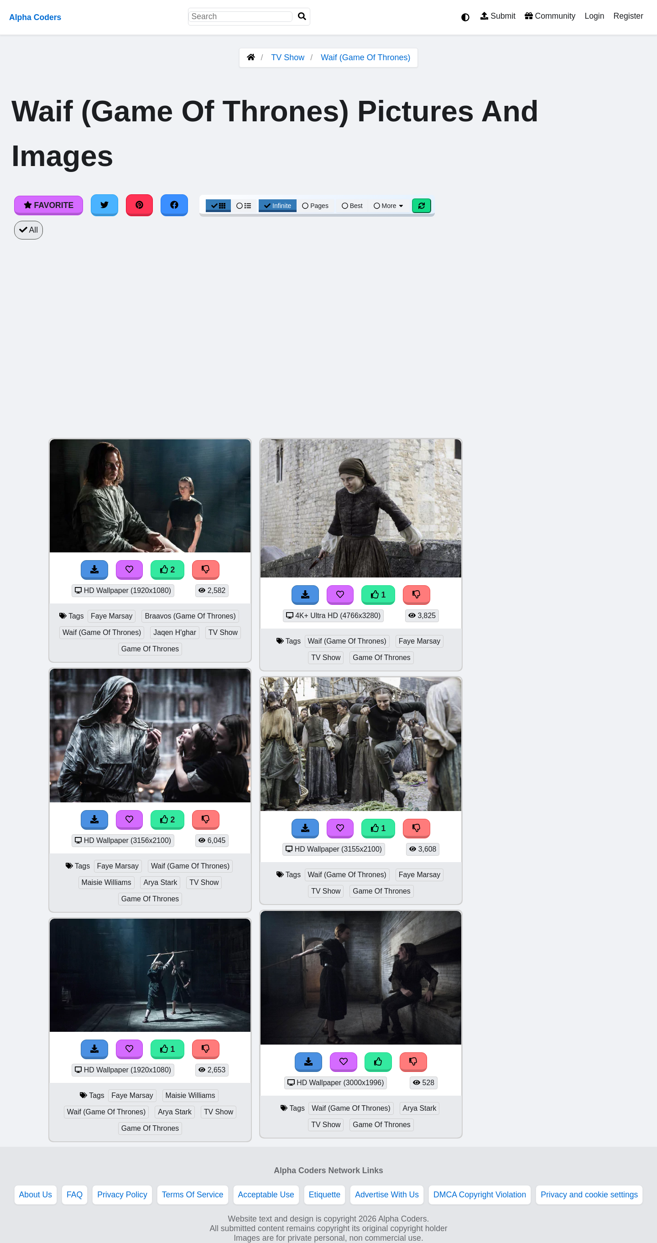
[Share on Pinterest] (139, 205)
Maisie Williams (106, 882)
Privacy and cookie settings (589, 1194)
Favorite (48, 205)
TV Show (287, 57)
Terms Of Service (193, 1194)
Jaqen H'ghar (174, 632)
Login (594, 16)
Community (550, 16)
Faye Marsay (111, 616)
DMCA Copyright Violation (479, 1194)
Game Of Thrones (150, 649)
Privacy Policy (122, 1194)
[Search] (302, 16)
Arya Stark (160, 882)
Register (628, 16)
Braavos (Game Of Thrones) (190, 616)
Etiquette (324, 1194)
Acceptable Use (266, 1194)
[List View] (243, 205)
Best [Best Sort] (352, 205)
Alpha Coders (35, 17)
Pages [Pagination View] (315, 205)
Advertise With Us (387, 1194)
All (28, 229)
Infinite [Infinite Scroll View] (277, 205)
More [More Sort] (389, 205)
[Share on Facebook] (174, 205)
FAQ (75, 1194)
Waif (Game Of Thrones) (365, 57)
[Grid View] (218, 205)
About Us (35, 1194)
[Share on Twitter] (104, 205)
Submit (498, 16)
